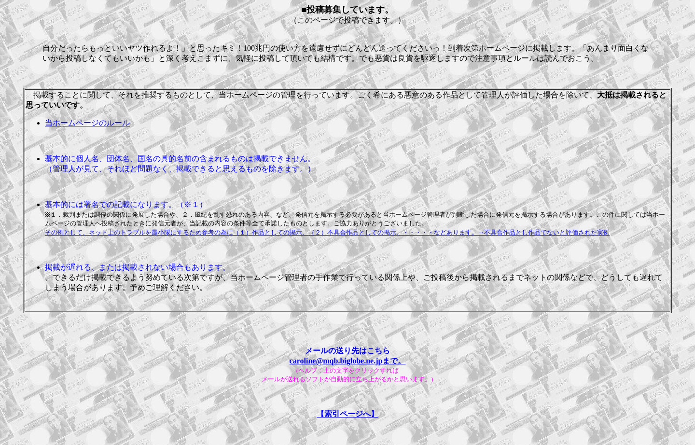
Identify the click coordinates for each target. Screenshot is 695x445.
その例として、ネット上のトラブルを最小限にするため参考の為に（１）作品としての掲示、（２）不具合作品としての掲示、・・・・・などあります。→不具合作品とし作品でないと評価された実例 (327, 232)
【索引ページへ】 (347, 414)
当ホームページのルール (87, 123)
